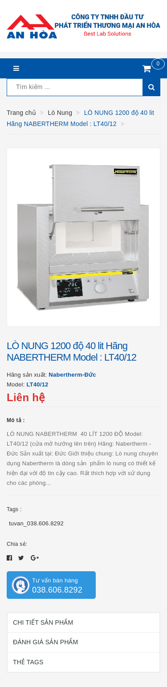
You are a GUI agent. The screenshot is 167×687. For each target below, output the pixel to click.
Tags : (14, 509)
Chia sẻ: (17, 544)
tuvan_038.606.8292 (36, 523)
